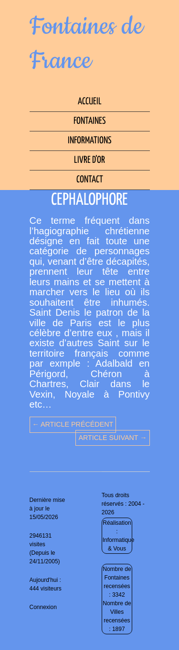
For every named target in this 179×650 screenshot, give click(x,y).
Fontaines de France (86, 44)
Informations (89, 140)
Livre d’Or (89, 160)
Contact (89, 179)
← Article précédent (73, 424)
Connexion (43, 607)
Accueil (90, 101)
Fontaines (89, 121)
